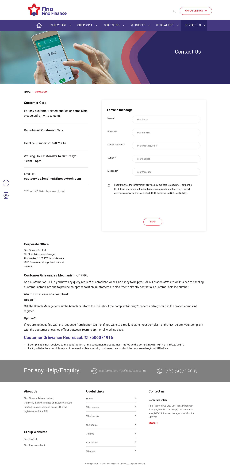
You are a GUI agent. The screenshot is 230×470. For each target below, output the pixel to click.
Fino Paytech (31, 439)
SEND (153, 221)
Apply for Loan (196, 10)
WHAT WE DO (111, 25)
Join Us (90, 433)
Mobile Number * (116, 144)
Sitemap (90, 451)
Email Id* (112, 131)
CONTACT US (193, 25)
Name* (111, 118)
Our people (92, 424)
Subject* (111, 157)
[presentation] (131, 206)
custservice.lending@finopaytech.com (52, 178)
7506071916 (181, 371)
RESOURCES (137, 25)
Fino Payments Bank (34, 445)
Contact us (92, 442)
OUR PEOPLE (85, 25)
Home (27, 91)
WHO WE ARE (58, 25)
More (153, 423)
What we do (92, 416)
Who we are (92, 407)
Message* (112, 170)
